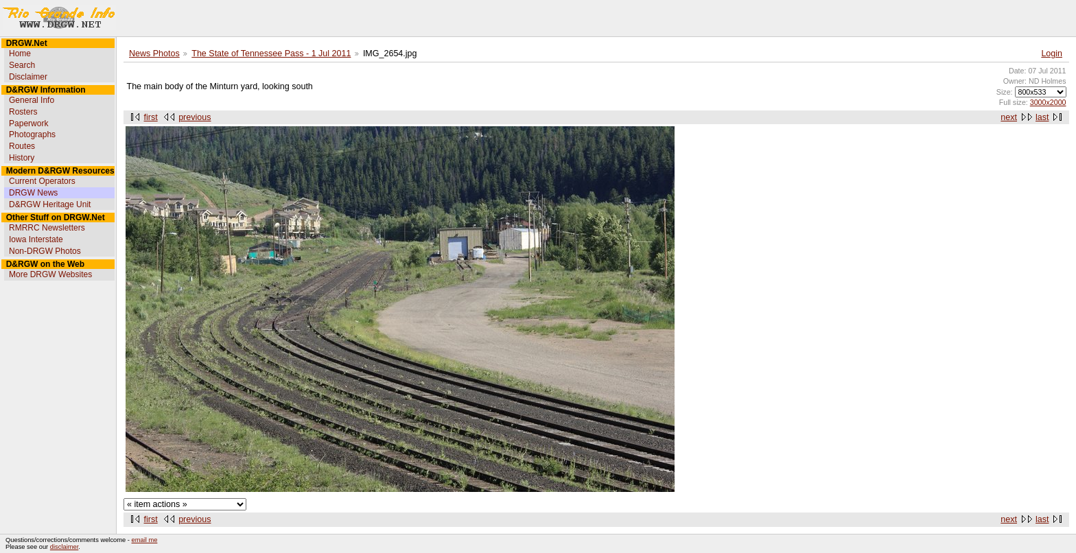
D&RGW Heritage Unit (50, 204)
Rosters (23, 112)
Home (20, 53)
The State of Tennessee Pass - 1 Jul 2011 (271, 53)
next (1009, 117)
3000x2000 (1048, 102)
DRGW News (33, 193)
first (151, 117)
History (21, 158)
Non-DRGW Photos (45, 251)
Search (22, 65)
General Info (31, 100)
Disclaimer (28, 77)
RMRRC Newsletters (47, 228)
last (1042, 117)
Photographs (32, 134)
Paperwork (28, 123)
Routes (22, 146)
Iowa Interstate (36, 239)
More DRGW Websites (50, 274)
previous (194, 117)
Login (1051, 53)
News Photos (154, 53)
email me (145, 540)
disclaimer (64, 546)
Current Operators (42, 181)
